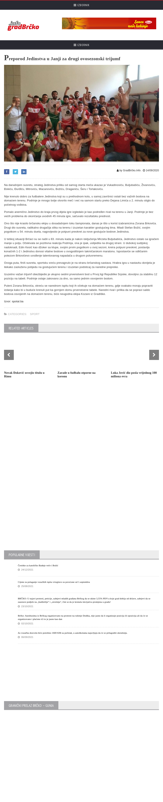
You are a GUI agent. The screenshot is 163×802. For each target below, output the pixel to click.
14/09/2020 (151, 170)
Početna (122, 797)
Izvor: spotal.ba (13, 301)
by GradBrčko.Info (129, 170)
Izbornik (82, 5)
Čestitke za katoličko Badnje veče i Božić (38, 495)
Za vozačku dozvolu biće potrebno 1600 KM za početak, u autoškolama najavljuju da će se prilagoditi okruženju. (73, 563)
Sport (35, 314)
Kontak (134, 797)
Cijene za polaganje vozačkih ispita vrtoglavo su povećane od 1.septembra (54, 512)
